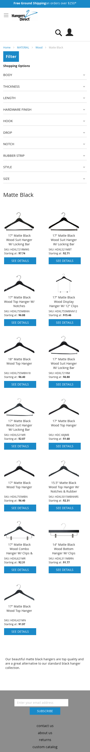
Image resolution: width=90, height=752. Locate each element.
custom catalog (45, 740)
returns (45, 733)
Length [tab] (9, 98)
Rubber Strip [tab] (14, 155)
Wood (39, 47)
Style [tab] (7, 167)
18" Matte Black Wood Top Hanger (19, 355)
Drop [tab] (7, 132)
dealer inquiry (45, 747)
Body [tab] (7, 75)
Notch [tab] (8, 144)
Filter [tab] (11, 56)
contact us (45, 719)
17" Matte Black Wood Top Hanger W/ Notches (19, 295)
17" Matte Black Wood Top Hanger (64, 417)
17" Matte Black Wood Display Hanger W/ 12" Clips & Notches (63, 297)
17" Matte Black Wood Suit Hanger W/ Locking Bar (19, 233)
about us (45, 726)
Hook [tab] (8, 121)
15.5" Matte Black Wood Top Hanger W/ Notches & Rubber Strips (64, 482)
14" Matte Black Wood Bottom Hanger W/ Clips (63, 542)
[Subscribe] (45, 704)
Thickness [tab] (11, 86)
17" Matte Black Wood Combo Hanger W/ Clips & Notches (19, 544)
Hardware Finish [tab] (17, 109)
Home (7, 47)
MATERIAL (23, 47)
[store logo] (25, 15)
